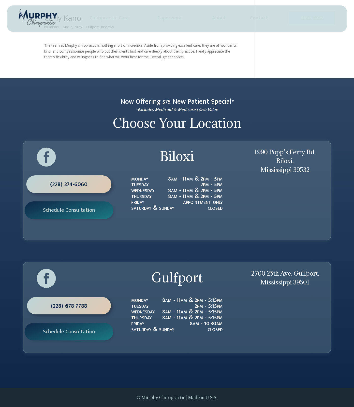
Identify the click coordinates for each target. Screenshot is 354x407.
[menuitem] (109, 18)
